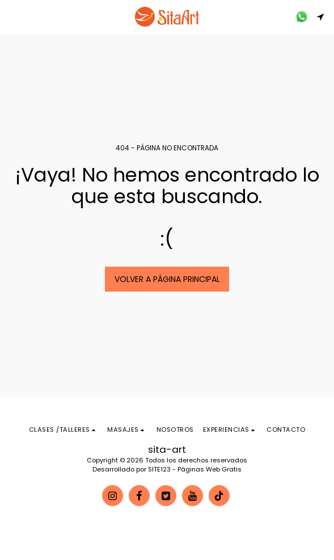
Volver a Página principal (167, 279)
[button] (12, 16)
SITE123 (159, 469)
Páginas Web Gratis (209, 469)
